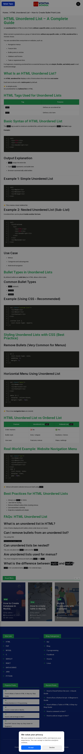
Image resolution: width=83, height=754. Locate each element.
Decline (52, 747)
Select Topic (8, 4)
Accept (31, 747)
